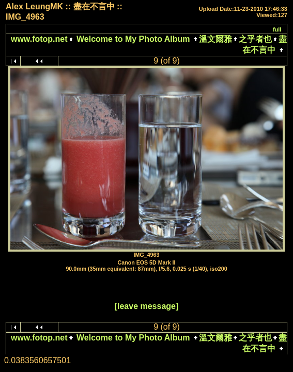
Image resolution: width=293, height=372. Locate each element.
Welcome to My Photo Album (133, 39)
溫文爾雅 (215, 39)
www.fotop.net (39, 39)
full (277, 29)
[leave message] (147, 306)
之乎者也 (255, 39)
